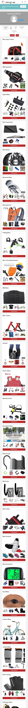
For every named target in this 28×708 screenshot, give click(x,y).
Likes (15, 27)
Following (14, 31)
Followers (21, 27)
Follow (12, 35)
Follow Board (14, 62)
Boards (5, 27)
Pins (11, 27)
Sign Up (23, 6)
